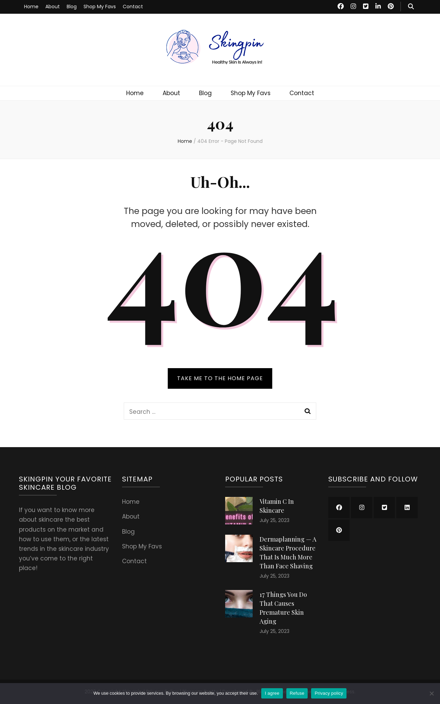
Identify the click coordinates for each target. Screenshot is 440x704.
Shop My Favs (100, 6)
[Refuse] (431, 693)
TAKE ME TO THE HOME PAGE (220, 378)
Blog (72, 6)
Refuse (297, 693)
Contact (133, 6)
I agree (272, 693)
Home (31, 6)
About (52, 6)
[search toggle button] (411, 6)
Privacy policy (329, 693)
